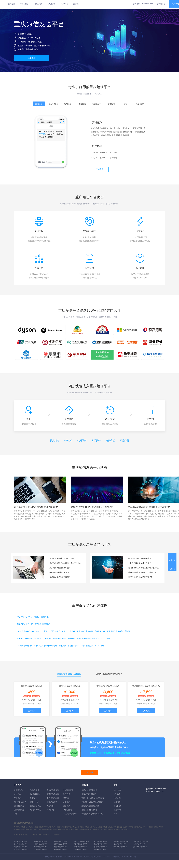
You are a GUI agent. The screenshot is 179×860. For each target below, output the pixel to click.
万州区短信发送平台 (20, 841)
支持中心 (64, 4)
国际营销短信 (19, 810)
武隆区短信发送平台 (100, 849)
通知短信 (17, 794)
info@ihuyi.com (157, 791)
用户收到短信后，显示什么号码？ (62, 558)
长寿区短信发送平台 (40, 847)
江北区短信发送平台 (100, 841)
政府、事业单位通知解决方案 (92, 798)
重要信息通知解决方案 (90, 806)
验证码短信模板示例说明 (59, 572)
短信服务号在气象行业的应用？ (140, 558)
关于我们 (76, 4)
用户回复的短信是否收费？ (60, 568)
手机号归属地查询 (70, 814)
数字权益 (66, 794)
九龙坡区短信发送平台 (141, 841)
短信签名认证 (35, 806)
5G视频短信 (35, 794)
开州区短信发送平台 (60, 849)
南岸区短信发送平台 (20, 844)
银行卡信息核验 (53, 798)
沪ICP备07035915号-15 (73, 857)
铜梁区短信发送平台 (80, 847)
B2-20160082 (105, 857)
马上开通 (89, 772)
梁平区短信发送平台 (80, 849)
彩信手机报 (34, 790)
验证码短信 (18, 790)
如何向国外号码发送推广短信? (140, 577)
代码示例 (82, 440)
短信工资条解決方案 (89, 810)
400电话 (66, 798)
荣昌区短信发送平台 (120, 847)
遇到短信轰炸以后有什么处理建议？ (142, 572)
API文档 (68, 440)
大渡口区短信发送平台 (81, 841)
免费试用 (31, 58)
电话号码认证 (35, 810)
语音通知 (33, 798)
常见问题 (124, 440)
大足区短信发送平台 (80, 844)
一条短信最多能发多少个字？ (139, 563)
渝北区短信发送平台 (100, 844)
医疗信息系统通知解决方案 (92, 802)
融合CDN (66, 806)
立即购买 (31, 711)
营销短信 (17, 798)
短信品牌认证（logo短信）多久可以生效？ (65, 563)
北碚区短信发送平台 (40, 844)
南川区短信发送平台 (40, 849)
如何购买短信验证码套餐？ (60, 577)
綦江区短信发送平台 (60, 844)
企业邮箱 (66, 802)
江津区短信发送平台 (120, 844)
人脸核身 (50, 806)
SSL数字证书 (68, 790)
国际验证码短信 (20, 802)
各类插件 (96, 440)
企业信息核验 (52, 802)
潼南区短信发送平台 (60, 847)
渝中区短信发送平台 (60, 841)
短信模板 (110, 440)
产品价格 (52, 4)
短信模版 (117, 810)
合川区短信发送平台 (140, 844)
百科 (115, 814)
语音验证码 (34, 802)
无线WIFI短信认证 (88, 794)
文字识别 (50, 810)
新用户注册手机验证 (89, 790)
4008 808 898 (147, 4)
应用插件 (117, 802)
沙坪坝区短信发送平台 (121, 841)
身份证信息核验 (53, 790)
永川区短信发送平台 (20, 849)
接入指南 (54, 440)
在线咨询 (172, 560)
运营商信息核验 (53, 794)
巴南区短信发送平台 (20, 847)
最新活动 (11, 4)
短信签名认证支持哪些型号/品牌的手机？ (144, 568)
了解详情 (99, 169)
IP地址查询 (67, 810)
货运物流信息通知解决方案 (92, 814)
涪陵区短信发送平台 (40, 841)
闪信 (15, 814)
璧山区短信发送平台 (100, 847)
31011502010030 (127, 857)
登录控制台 (160, 4)
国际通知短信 (19, 806)
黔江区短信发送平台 (140, 847)
